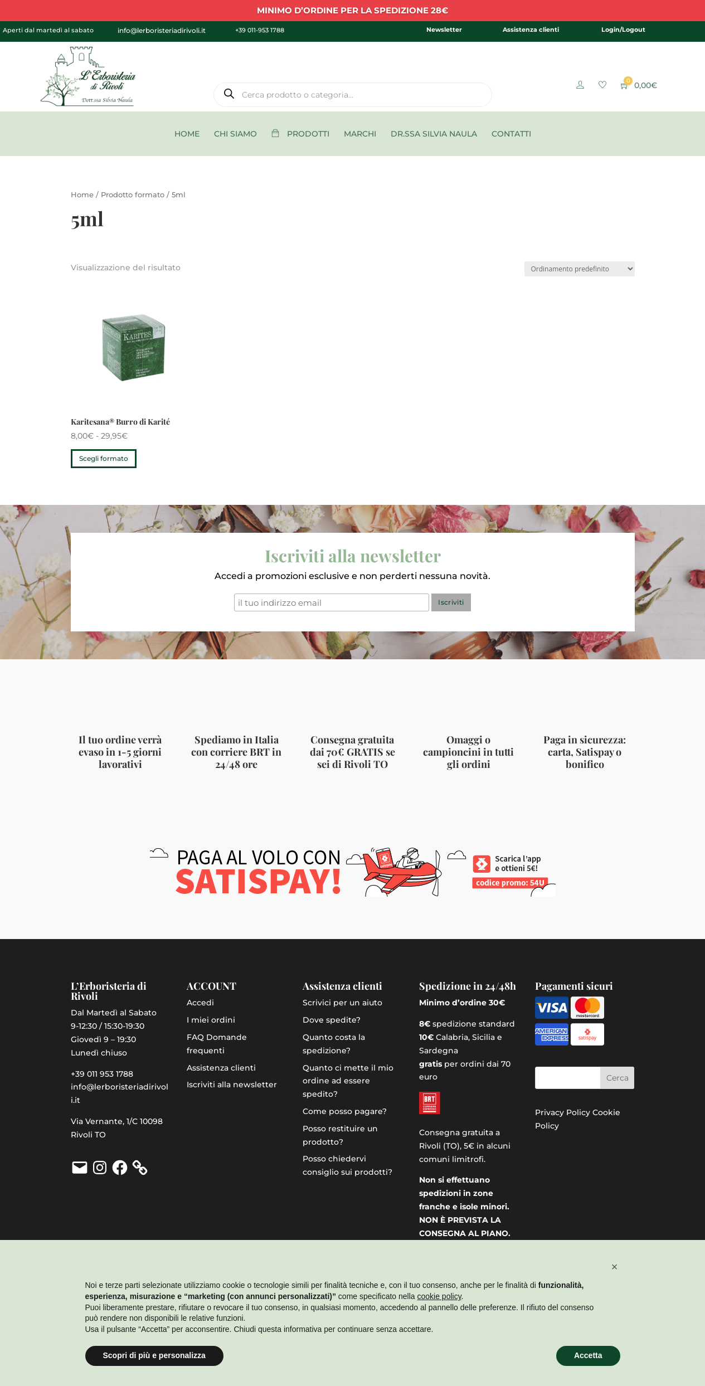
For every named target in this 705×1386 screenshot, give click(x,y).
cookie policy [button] (439, 1296)
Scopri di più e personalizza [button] (154, 1355)
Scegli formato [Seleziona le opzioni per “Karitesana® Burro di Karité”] (103, 458)
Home (82, 195)
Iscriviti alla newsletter (232, 1084)
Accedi (200, 1003)
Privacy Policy (562, 1112)
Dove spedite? (332, 1020)
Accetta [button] (588, 1355)
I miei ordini (211, 1020)
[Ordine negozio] (579, 268)
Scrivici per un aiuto (342, 1003)
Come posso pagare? (345, 1111)
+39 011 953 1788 (102, 1074)
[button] (615, 1267)
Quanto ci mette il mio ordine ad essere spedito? (348, 1081)
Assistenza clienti (531, 29)
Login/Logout (623, 29)
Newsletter (444, 29)
